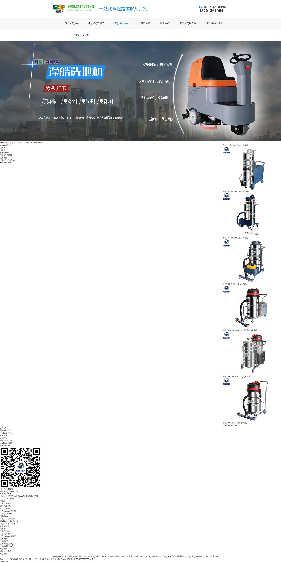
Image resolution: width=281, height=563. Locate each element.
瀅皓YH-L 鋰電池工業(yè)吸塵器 (235, 284)
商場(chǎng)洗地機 (7, 524)
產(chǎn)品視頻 (214, 23)
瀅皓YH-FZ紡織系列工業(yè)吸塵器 (236, 377)
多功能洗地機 (5, 509)
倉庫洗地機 (4, 526)
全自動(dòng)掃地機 (8, 536)
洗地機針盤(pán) (6, 546)
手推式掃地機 (5, 531)
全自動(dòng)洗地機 (8, 511)
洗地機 (2, 148)
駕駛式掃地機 (5, 534)
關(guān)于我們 (96, 23)
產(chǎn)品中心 (122, 23)
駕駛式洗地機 (5, 506)
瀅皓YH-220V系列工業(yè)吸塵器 (236, 238)
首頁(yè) (3, 428)
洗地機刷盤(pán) (6, 544)
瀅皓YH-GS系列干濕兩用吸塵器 (235, 423)
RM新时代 (4, 562)
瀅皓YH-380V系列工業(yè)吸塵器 (236, 191)
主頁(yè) (11, 143)
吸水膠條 (3, 554)
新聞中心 (165, 23)
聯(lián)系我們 (82, 35)
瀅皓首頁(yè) (71, 23)
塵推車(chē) (4, 153)
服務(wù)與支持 (188, 23)
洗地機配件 (4, 158)
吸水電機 (3, 549)
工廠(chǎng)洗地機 (7, 519)
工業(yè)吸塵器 (37, 143)
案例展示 (145, 23)
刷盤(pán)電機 (5, 551)
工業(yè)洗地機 (6, 513)
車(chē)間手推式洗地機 (9, 521)
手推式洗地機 (5, 504)
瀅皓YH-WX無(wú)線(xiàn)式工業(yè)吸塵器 (240, 330)
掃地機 (2, 150)
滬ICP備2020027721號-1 (83, 559)
